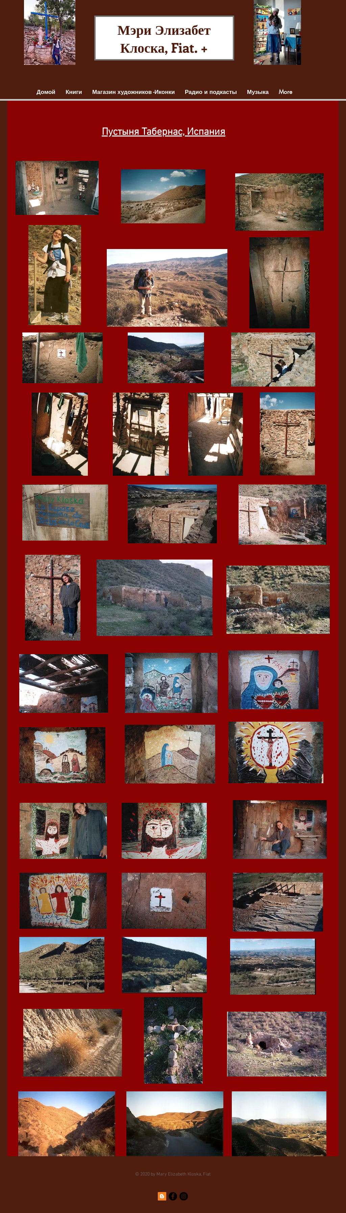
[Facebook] (173, 1196)
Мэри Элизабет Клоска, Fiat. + (164, 38)
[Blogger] (162, 1196)
